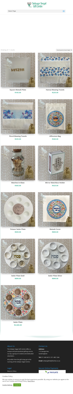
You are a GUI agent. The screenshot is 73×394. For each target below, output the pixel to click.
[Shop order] (64, 50)
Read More (31, 381)
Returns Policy (11, 371)
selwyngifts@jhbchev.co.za (51, 361)
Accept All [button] (17, 385)
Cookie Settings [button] (7, 385)
